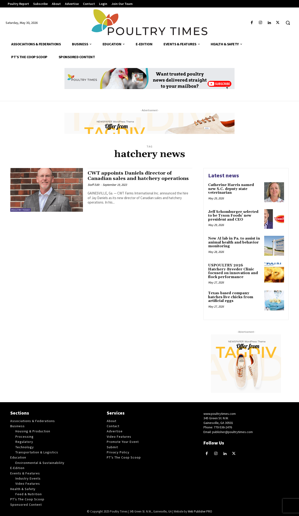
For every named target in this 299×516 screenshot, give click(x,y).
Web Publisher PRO (200, 511)
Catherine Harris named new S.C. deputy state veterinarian (231, 189)
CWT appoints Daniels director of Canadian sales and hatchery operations (138, 176)
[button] (287, 22)
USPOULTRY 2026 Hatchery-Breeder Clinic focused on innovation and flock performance (233, 271)
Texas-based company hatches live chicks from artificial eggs (230, 297)
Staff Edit (93, 185)
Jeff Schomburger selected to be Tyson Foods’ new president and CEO (233, 216)
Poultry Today (20, 209)
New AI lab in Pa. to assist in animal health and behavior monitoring (234, 242)
